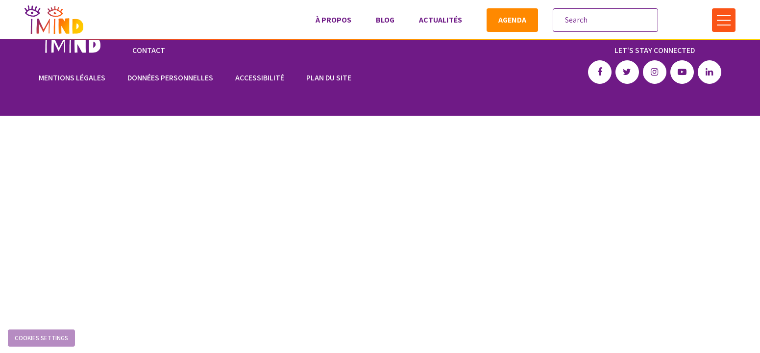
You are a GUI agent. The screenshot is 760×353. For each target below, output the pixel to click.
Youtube (682, 72)
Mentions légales (72, 78)
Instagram (654, 72)
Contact (148, 50)
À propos (333, 20)
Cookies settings (41, 338)
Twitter (627, 72)
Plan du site (328, 78)
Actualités (440, 20)
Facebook (600, 72)
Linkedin (709, 72)
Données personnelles (170, 78)
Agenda (512, 20)
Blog (385, 20)
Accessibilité (259, 78)
